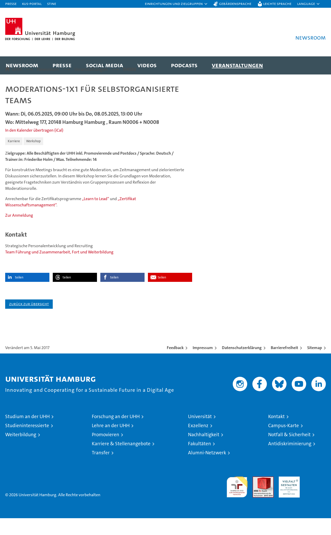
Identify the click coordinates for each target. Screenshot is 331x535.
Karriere (14, 158)
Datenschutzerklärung (242, 364)
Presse (11, 3)
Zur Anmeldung (19, 232)
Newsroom (22, 65)
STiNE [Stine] (51, 3)
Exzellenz (198, 442)
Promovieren (105, 451)
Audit (257, 496)
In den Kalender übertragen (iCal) (34, 147)
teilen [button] (19, 294)
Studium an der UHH (27, 433)
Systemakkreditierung (315, 496)
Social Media (104, 65)
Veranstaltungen (237, 65)
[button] (176, 4)
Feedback (175, 364)
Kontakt (276, 433)
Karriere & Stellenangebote (121, 460)
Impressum (203, 364)
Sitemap (314, 364)
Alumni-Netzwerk (207, 469)
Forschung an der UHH (116, 433)
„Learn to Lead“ (95, 215)
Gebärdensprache (235, 3)
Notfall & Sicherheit (289, 451)
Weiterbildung (20, 451)
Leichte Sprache (277, 3)
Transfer (101, 469)
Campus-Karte (283, 442)
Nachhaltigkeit (203, 451)
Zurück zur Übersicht (29, 320)
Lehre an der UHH (111, 442)
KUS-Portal (32, 3)
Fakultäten (199, 460)
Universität (200, 433)
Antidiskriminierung (289, 460)
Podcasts (184, 65)
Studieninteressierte (27, 442)
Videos (147, 65)
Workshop (33, 158)
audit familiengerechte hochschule (237, 501)
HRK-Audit (288, 496)
